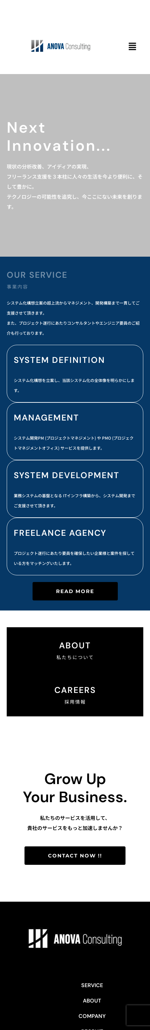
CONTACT (53, 1000)
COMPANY (87, 985)
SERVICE (31, 985)
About (75, 645)
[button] (132, 47)
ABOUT (58, 985)
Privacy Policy (91, 1000)
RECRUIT (119, 985)
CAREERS (75, 690)
